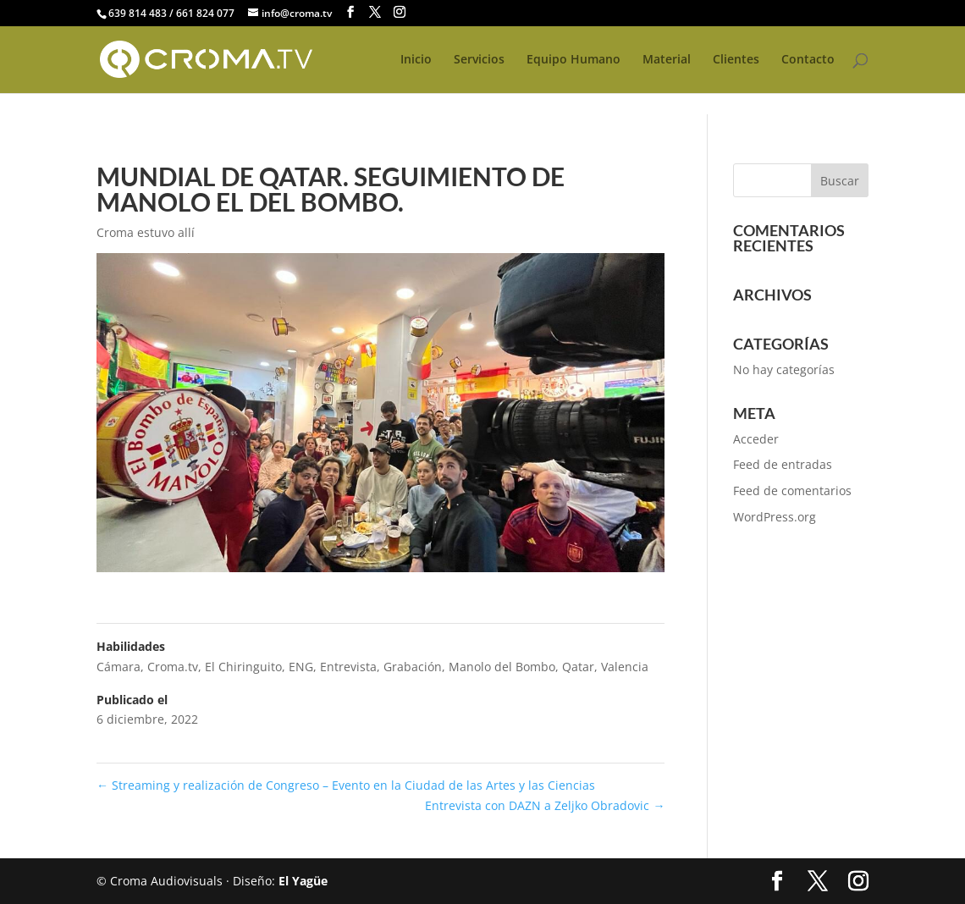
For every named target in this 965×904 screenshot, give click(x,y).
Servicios (479, 60)
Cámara (118, 667)
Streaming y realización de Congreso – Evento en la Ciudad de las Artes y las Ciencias (345, 785)
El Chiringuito (243, 667)
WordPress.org (774, 517)
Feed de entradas (782, 464)
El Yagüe (303, 881)
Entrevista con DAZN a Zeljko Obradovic (544, 805)
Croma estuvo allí (145, 232)
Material (666, 60)
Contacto (808, 60)
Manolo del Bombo (502, 667)
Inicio (416, 60)
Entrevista (348, 667)
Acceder (756, 439)
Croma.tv (172, 667)
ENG (301, 667)
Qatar (578, 667)
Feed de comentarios (792, 490)
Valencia (624, 667)
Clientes (736, 60)
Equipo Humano (573, 60)
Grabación (412, 667)
